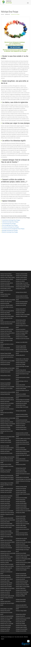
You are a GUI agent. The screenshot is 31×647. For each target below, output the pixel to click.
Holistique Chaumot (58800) (21, 570)
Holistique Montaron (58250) (21, 292)
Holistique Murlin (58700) (20, 518)
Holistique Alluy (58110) (20, 355)
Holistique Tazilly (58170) (20, 362)
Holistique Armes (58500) (5, 620)
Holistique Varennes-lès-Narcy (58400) (23, 562)
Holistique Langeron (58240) (21, 627)
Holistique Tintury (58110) (5, 610)
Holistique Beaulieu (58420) (5, 545)
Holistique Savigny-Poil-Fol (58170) (22, 508)
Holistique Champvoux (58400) (6, 449)
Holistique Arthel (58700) (5, 544)
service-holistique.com (9, 636)
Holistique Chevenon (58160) (21, 349)
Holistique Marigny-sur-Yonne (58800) (7, 368)
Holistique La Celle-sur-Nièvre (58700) (7, 277)
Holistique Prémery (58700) (21, 625)
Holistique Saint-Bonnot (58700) (6, 557)
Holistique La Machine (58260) (21, 273)
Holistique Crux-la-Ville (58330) (21, 342)
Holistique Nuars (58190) (5, 629)
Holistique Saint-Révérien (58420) (6, 564)
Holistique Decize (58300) (5, 427)
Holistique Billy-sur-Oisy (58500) (6, 608)
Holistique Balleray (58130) (5, 288)
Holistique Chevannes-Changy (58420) (23, 386)
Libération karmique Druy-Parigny (10, 222)
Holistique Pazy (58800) (20, 595)
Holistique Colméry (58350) (21, 590)
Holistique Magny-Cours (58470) (22, 283)
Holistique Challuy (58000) (21, 525)
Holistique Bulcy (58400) (4, 581)
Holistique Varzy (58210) (20, 544)
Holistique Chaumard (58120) (5, 273)
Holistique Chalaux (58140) (21, 370)
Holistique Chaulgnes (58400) (21, 594)
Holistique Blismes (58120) (5, 375)
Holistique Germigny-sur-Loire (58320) (7, 423)
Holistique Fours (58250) (20, 334)
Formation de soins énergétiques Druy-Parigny (13, 228)
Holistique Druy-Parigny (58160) (6, 425)
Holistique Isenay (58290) (20, 464)
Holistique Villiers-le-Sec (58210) (6, 579)
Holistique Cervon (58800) (21, 394)
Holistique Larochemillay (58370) (6, 283)
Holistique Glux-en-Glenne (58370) (22, 442)
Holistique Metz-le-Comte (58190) (22, 477)
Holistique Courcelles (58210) (6, 301)
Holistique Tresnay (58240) (5, 405)
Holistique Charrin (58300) (21, 599)
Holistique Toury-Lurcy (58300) (21, 336)
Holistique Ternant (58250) (5, 379)
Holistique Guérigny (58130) (5, 590)
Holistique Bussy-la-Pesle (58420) (6, 370)
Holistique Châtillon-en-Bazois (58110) (23, 438)
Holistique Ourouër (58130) (21, 631)
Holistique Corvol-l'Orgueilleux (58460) (23, 558)
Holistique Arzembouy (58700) (21, 414)
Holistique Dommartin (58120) (21, 420)
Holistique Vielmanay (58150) (21, 303)
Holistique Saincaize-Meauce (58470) (7, 542)
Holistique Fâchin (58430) (20, 601)
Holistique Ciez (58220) (20, 281)
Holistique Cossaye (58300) (5, 470)
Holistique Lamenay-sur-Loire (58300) (23, 618)
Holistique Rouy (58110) (4, 508)
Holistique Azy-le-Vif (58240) (5, 534)
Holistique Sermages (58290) (21, 557)
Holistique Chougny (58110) (21, 429)
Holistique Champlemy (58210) (6, 490)
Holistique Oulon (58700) (5, 499)
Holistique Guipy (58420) (5, 312)
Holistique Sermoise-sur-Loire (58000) (23, 510)
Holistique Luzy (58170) (4, 631)
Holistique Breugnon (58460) (5, 621)
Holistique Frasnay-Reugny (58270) (7, 310)
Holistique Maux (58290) (20, 384)
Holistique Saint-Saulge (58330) (6, 275)
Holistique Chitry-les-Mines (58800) (7, 316)
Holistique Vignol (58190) (20, 501)
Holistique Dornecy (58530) (5, 497)
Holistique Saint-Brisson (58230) (22, 433)
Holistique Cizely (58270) (5, 594)
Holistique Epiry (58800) (20, 623)
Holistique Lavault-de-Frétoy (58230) (23, 421)
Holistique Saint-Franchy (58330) (22, 592)
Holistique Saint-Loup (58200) (5, 492)
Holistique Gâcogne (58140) (21, 440)
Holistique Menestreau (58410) (6, 496)
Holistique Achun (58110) (20, 329)
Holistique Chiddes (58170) (21, 347)
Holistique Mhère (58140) (20, 405)
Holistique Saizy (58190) (4, 334)
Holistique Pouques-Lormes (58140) (23, 555)
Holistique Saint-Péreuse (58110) (6, 421)
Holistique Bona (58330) (20, 579)
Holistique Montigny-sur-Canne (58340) (23, 479)
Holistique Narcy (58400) (20, 364)
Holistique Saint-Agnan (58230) (21, 301)
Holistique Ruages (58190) (5, 505)
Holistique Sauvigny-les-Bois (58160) (7, 525)
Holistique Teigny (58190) (20, 520)
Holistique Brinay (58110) (20, 560)
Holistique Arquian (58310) (5, 601)
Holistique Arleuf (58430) (5, 285)
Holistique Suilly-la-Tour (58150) (22, 296)
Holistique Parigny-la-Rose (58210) (6, 477)
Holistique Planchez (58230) (21, 527)
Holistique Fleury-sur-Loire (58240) (6, 403)
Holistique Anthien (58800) (21, 388)
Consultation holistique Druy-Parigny (11, 220)
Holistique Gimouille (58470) (21, 605)
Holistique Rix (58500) (4, 327)
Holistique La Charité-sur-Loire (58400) (23, 566)
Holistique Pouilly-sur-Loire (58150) (7, 566)
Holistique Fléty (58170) (20, 616)
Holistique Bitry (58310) (20, 621)
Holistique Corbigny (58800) (21, 610)
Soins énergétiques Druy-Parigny (10, 225)
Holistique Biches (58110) (5, 281)
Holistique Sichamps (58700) (21, 486)
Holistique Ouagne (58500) (21, 492)
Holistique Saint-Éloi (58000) (21, 503)
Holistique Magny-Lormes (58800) (6, 483)
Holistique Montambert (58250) (6, 453)
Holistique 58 (7, 14)
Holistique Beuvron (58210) (5, 551)
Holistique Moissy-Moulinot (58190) (7, 355)
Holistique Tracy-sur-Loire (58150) (6, 510)
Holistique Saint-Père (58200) (5, 527)
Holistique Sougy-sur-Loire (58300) (22, 523)
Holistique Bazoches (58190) (21, 538)
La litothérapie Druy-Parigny (9, 223)
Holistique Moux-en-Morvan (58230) (22, 451)
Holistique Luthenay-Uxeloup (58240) (23, 547)
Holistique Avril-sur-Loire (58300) (6, 338)
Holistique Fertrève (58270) (21, 505)
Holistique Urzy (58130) (20, 425)
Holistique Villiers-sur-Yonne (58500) (22, 586)
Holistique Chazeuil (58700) (5, 577)
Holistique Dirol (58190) (4, 303)
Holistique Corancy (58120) (5, 558)
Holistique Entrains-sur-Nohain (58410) (7, 520)
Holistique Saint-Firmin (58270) (6, 568)
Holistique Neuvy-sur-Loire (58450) (6, 479)
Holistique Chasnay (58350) (21, 620)
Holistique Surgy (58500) (5, 503)
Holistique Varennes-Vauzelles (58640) (23, 542)
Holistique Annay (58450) (20, 470)
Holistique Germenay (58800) (21, 497)
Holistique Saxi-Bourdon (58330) (22, 545)
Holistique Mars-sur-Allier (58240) (22, 359)
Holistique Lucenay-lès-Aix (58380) (6, 349)
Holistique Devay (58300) (20, 540)
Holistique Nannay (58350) (21, 320)
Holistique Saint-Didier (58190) (6, 560)
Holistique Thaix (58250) (4, 401)
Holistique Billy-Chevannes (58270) (22, 401)
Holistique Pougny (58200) (21, 346)
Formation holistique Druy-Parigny (10, 227)
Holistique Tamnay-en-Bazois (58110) (7, 333)
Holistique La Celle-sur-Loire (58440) (23, 314)
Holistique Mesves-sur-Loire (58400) (7, 386)
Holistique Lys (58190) (4, 562)
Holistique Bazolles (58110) (21, 427)
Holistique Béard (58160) (20, 458)
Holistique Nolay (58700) (5, 521)
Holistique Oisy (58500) (4, 446)
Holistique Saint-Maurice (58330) (22, 331)
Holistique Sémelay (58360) (5, 625)
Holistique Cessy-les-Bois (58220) (6, 329)
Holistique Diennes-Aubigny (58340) (22, 285)
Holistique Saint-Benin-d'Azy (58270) (23, 568)
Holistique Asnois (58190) (21, 516)
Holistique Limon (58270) (5, 592)
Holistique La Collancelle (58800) (6, 305)
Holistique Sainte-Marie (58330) (6, 323)
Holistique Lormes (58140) (21, 305)
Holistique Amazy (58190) (5, 501)
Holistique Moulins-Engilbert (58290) (7, 595)
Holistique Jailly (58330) (20, 447)
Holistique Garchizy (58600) (21, 449)
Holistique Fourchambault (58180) (6, 616)
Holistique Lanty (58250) (4, 451)
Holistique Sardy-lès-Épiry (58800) (6, 397)
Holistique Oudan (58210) (20, 310)
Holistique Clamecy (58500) (5, 440)
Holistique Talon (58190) (20, 564)
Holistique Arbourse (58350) (5, 464)
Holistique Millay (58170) (5, 555)
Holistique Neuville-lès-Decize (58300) (23, 372)
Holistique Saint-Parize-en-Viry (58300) (7, 299)
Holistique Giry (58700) (20, 312)
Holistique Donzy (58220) (5, 471)
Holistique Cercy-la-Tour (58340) (6, 388)
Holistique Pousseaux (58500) (21, 629)
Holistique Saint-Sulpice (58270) (22, 534)
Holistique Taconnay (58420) (5, 442)
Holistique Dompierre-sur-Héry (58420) (7, 418)
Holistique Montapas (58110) (21, 453)
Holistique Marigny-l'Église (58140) (22, 286)
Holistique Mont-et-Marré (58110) (6, 279)
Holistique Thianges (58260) (5, 353)
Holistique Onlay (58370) (20, 499)
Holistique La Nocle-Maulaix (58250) (7, 286)
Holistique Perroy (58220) (5, 362)
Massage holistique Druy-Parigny (10, 230)
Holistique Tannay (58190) (5, 575)
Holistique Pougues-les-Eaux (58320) (7, 588)
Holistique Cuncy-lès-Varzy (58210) (22, 338)
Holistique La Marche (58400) (5, 531)
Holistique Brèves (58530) (21, 490)
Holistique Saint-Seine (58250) (6, 331)
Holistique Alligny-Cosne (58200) (22, 407)
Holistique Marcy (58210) (20, 288)
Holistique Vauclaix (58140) (21, 573)
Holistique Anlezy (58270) (21, 309)
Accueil (2, 14)
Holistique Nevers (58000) (5, 570)
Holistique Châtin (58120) (20, 588)
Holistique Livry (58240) (4, 407)
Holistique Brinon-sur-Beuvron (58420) (7, 392)
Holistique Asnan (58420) (5, 420)
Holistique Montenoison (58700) (22, 581)
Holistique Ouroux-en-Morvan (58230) (23, 577)
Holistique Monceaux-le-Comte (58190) (7, 553)
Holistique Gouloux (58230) (5, 314)
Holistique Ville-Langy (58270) (5, 584)
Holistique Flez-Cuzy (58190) (21, 279)
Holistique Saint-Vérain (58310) (21, 533)
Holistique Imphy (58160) (5, 347)
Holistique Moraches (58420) (21, 403)
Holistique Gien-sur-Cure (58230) (6, 533)
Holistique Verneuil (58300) (5, 383)
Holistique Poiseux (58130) (21, 488)
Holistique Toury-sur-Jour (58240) (6, 623)
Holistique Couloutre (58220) (21, 277)
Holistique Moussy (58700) (5, 429)
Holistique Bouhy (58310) (5, 364)
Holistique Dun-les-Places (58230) (22, 584)
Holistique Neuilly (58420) (5, 394)
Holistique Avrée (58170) (20, 423)
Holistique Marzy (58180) (20, 322)
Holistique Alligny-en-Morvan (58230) (7, 457)
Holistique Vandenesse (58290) (22, 360)
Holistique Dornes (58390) (5, 336)
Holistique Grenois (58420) (21, 553)
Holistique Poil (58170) (4, 438)
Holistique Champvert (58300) (21, 583)
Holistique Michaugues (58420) (6, 583)
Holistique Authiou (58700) (21, 410)
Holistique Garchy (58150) (5, 372)
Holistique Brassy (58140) (21, 614)
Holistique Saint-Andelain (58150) (6, 488)
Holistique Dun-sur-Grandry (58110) (7, 399)
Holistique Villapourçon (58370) (22, 521)
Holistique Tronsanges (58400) (21, 333)
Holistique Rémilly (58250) (5, 384)
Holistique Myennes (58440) (21, 471)
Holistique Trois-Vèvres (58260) (6, 618)
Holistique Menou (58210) (5, 507)
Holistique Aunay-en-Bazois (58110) (7, 512)
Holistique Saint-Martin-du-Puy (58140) (7, 322)
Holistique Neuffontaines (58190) (6, 458)
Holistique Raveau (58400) (5, 627)
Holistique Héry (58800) (20, 512)
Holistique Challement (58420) (21, 316)
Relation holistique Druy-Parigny (10, 232)
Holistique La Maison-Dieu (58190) (6, 518)
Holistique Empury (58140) (21, 468)
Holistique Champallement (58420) (6, 447)
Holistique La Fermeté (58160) (6, 547)
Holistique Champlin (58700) (21, 575)
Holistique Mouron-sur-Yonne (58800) (7, 360)
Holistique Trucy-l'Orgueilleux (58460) (7, 436)
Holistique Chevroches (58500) (6, 540)
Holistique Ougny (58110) (20, 323)
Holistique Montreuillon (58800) (6, 523)
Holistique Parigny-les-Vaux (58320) (22, 399)
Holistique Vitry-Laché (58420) (21, 275)
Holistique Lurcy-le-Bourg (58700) (6, 475)
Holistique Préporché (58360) (6, 586)
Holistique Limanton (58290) (21, 507)
